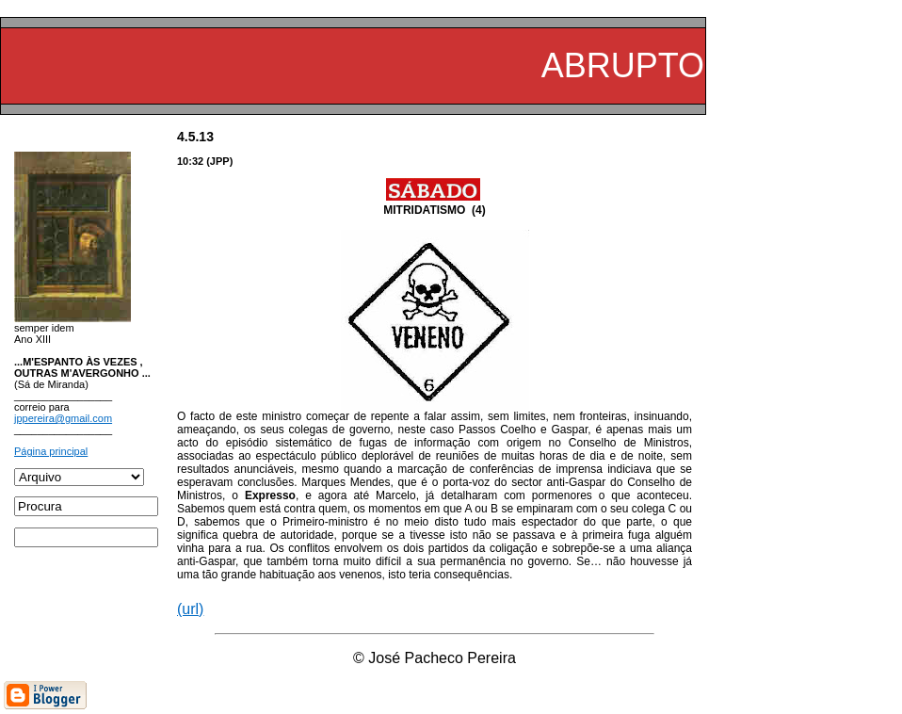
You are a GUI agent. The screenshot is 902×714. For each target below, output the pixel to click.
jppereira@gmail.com (63, 418)
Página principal (51, 451)
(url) (190, 609)
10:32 (190, 161)
